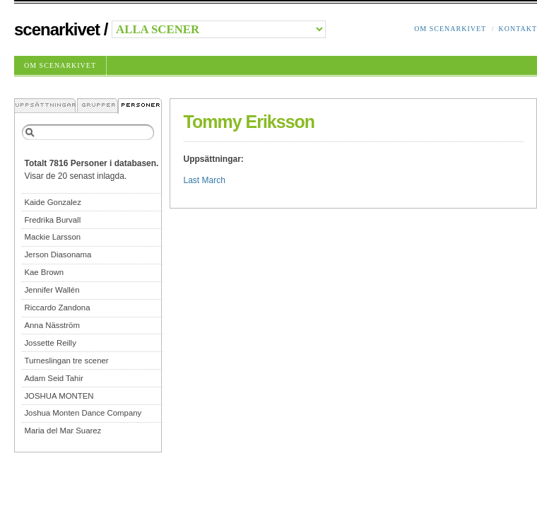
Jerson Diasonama (57, 254)
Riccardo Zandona (57, 307)
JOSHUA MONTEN (58, 396)
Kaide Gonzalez (52, 202)
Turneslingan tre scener (66, 360)
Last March (204, 180)
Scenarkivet (57, 29)
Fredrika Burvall (52, 220)
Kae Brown (44, 272)
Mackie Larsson (52, 237)
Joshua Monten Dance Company (82, 413)
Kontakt (517, 29)
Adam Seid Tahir (53, 378)
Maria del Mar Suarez (62, 430)
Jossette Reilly (50, 343)
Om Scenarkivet (450, 29)
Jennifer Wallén (51, 290)
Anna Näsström (52, 325)
